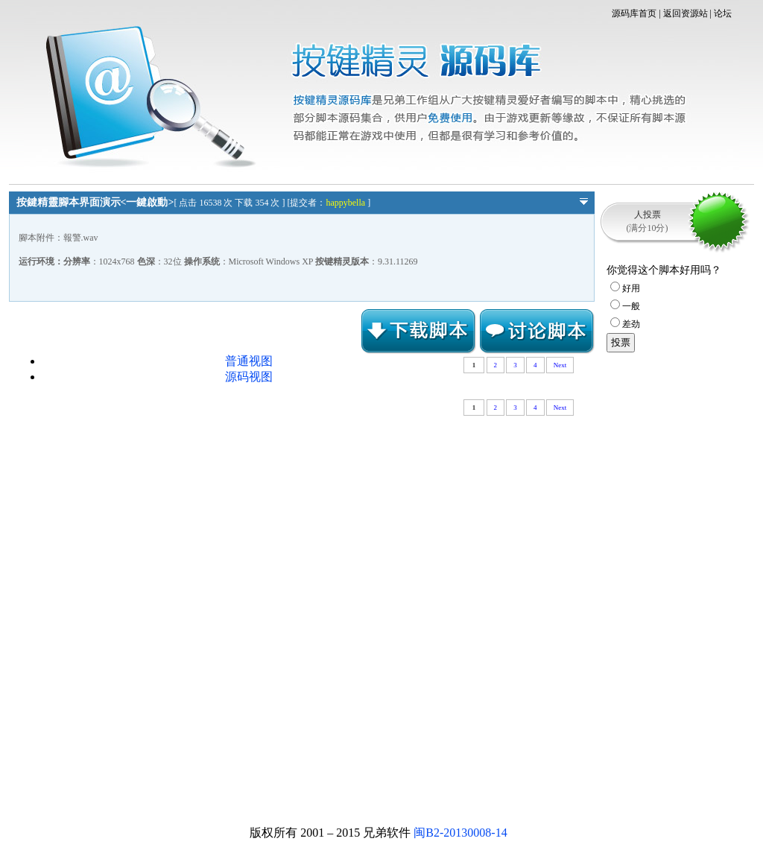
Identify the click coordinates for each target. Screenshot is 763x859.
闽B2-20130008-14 (460, 832)
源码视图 (249, 376)
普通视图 (249, 361)
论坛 (723, 13)
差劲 (625, 324)
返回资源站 (685, 13)
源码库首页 (634, 13)
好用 (625, 288)
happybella (345, 202)
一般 (625, 306)
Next (560, 365)
